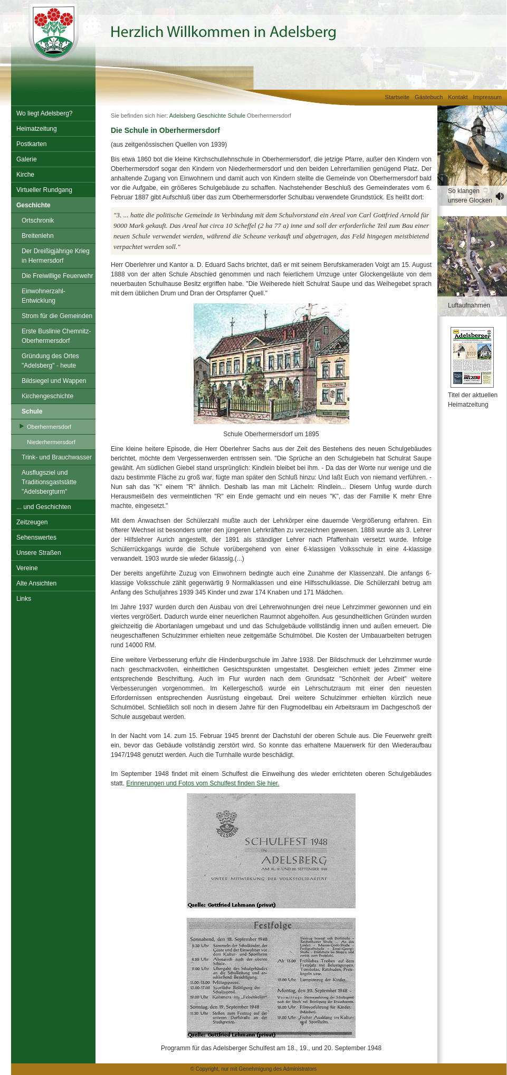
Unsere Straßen (38, 552)
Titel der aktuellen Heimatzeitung (473, 399)
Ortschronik (38, 220)
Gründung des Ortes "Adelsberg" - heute (50, 360)
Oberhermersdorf (49, 427)
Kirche (25, 174)
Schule (32, 411)
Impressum (487, 97)
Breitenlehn (38, 235)
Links (23, 598)
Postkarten (31, 144)
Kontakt (457, 97)
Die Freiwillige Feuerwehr (57, 276)
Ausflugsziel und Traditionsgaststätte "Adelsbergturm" (49, 482)
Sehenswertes (36, 537)
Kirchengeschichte (47, 396)
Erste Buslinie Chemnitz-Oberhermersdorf (56, 336)
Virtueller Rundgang (44, 190)
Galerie (26, 159)
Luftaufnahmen (469, 305)
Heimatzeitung (36, 128)
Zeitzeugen (31, 522)
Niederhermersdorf (51, 442)
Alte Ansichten (36, 583)
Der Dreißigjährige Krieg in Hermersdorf (56, 255)
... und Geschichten (43, 507)
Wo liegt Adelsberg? (44, 113)
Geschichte (33, 205)
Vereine (27, 568)
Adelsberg (182, 115)
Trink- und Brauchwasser (57, 457)
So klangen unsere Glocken (470, 195)
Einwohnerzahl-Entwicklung (43, 295)
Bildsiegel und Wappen (54, 381)
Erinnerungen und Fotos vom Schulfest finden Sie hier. (202, 783)
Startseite (397, 97)
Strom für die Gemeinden (57, 316)
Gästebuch (429, 97)
